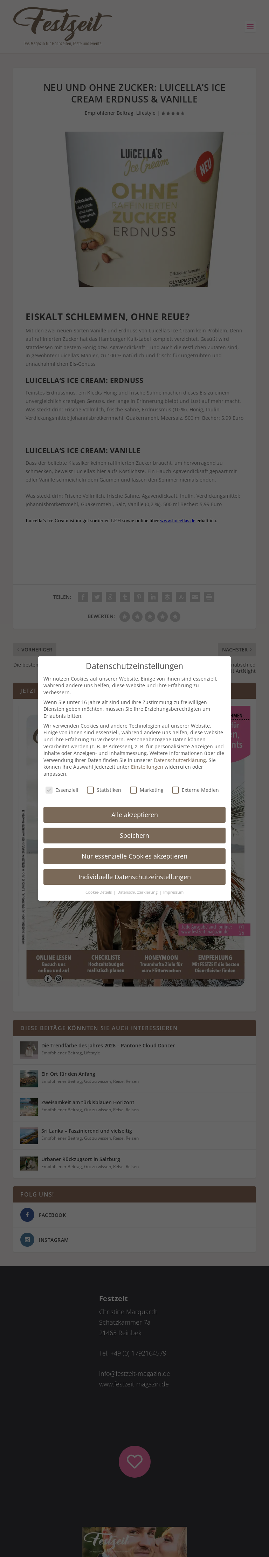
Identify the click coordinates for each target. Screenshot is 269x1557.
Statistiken (104, 790)
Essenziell (62, 790)
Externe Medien (195, 790)
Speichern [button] (134, 835)
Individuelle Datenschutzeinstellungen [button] (134, 877)
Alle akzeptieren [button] (134, 814)
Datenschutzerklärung (180, 760)
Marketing (147, 790)
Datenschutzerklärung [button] (138, 892)
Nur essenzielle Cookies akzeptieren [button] (134, 856)
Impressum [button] (173, 892)
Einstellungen (147, 766)
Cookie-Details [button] (99, 892)
